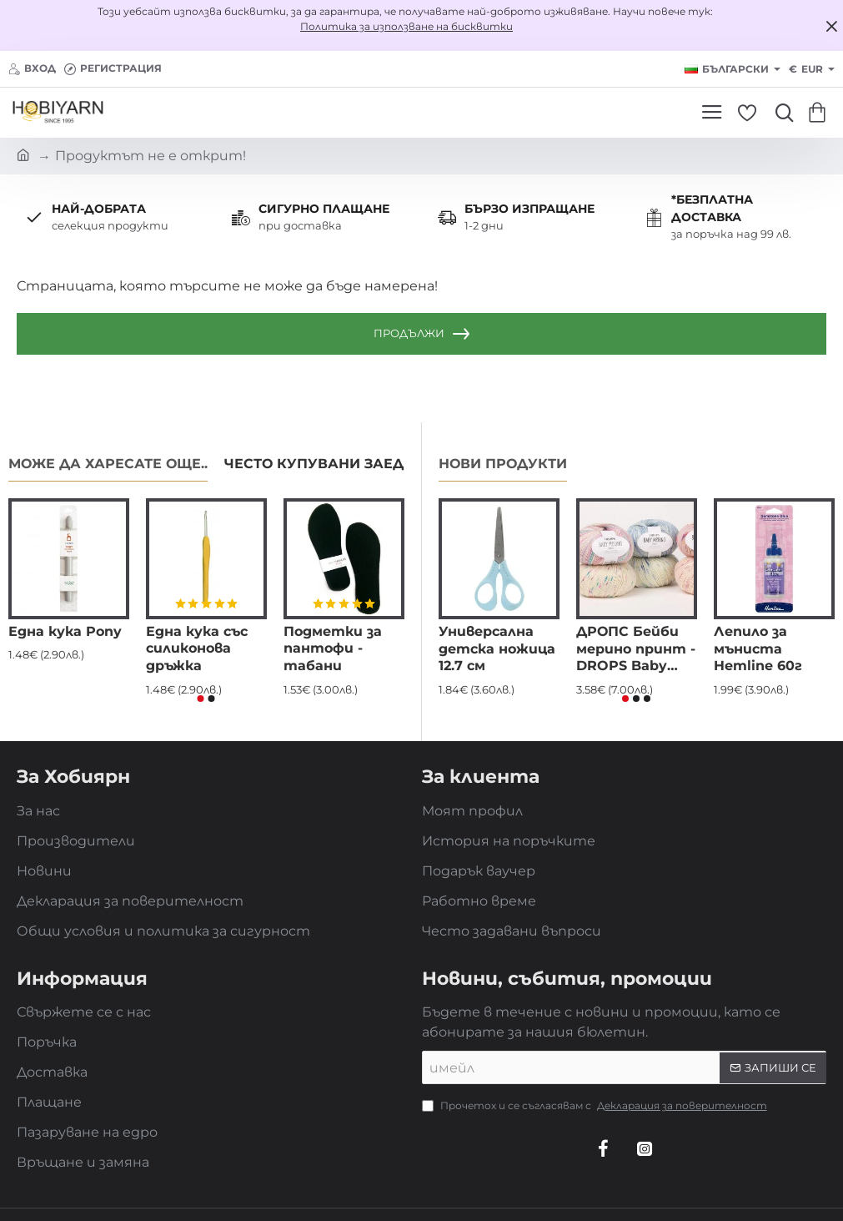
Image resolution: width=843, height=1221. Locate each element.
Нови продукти (503, 464)
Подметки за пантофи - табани (333, 648)
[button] (201, 698)
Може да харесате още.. (108, 464)
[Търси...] (780, 113)
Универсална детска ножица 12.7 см (497, 648)
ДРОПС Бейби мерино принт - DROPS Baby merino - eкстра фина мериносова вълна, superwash (635, 649)
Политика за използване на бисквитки (406, 26)
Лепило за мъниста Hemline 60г (758, 648)
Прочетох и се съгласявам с (596, 1105)
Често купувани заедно (324, 464)
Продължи (409, 333)
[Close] (831, 26)
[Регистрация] (113, 69)
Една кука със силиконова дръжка (197, 648)
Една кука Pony (65, 631)
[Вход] (32, 69)
